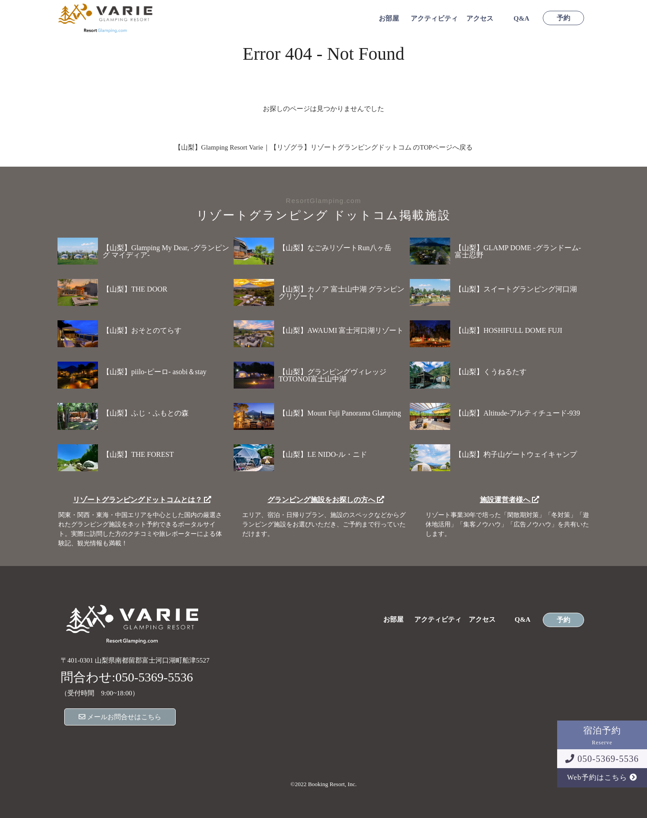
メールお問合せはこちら (120, 717)
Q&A (521, 18)
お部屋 (389, 18)
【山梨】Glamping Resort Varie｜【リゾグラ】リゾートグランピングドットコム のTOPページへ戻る (323, 147)
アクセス (479, 18)
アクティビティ (434, 18)
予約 (563, 18)
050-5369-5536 (601, 759)
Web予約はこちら (602, 777)
